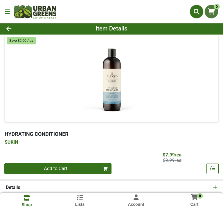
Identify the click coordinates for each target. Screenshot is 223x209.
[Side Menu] (7, 12)
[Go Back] (31, 28)
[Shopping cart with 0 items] (211, 12)
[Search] (196, 11)
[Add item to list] (212, 168)
